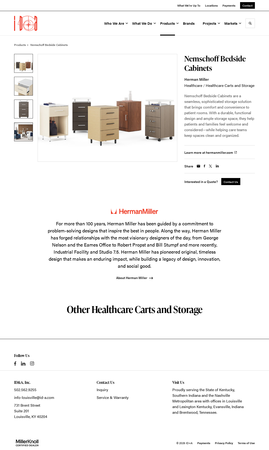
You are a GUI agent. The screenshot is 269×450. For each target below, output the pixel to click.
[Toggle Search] (250, 23)
